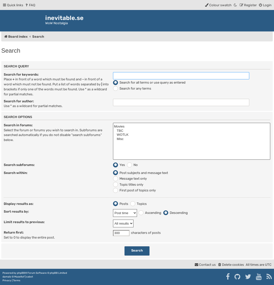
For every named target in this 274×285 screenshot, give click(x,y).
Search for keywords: (21, 74)
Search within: (16, 173)
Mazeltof (19, 276)
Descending (175, 213)
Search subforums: (19, 165)
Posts (120, 204)
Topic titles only (128, 184)
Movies (192, 127)
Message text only (130, 178)
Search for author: (19, 101)
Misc (192, 139)
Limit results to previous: (24, 222)
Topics (138, 204)
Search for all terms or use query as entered (149, 82)
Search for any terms (132, 88)
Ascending (149, 213)
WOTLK (192, 135)
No (132, 165)
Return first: (14, 232)
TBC (192, 131)
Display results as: (19, 204)
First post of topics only (134, 190)
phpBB (21, 273)
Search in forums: (18, 125)
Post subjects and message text (140, 173)
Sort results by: (16, 211)
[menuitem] (29, 5)
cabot (29, 276)
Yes (119, 165)
